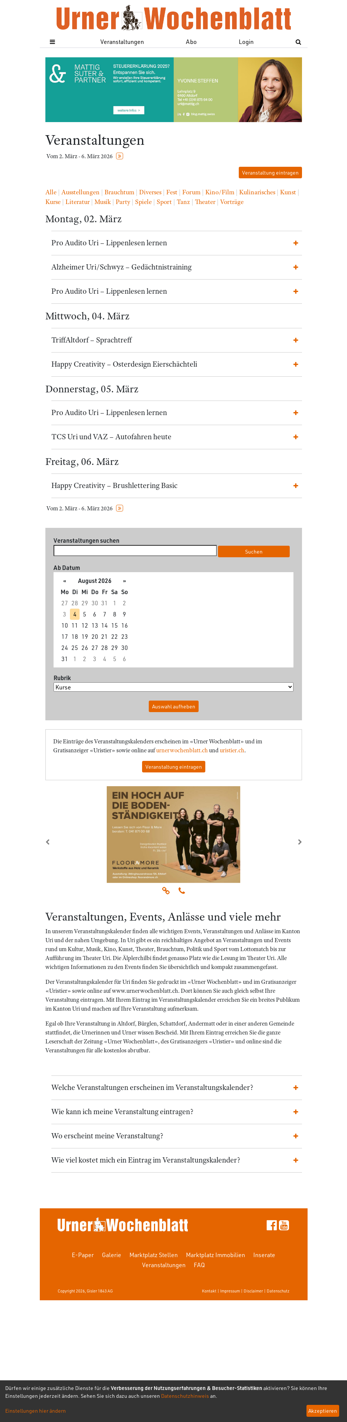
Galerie (111, 1255)
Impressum (230, 1291)
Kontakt (209, 1291)
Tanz (183, 202)
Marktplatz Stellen (153, 1255)
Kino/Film (219, 192)
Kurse (53, 202)
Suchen (254, 551)
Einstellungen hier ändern (35, 1410)
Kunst (288, 192)
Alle (51, 192)
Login (246, 41)
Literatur (77, 202)
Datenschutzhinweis (185, 1395)
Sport (164, 202)
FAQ (199, 1265)
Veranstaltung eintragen (270, 172)
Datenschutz (278, 1291)
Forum (191, 192)
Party (123, 202)
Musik (102, 202)
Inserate (264, 1255)
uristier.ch (232, 750)
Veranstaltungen (122, 41)
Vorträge (232, 202)
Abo (191, 41)
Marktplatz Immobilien (215, 1255)
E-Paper (83, 1255)
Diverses (150, 192)
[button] (64, 842)
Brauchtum (119, 192)
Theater (205, 202)
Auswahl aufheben (173, 706)
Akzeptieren (322, 1410)
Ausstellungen (80, 192)
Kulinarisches (257, 192)
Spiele (143, 202)
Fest (171, 192)
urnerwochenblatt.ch (182, 750)
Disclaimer (253, 1291)
